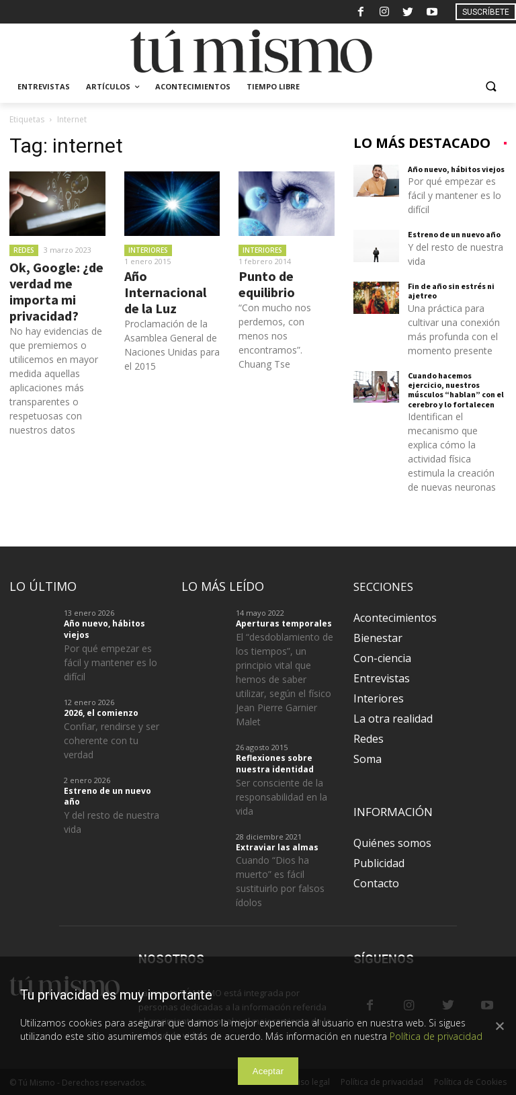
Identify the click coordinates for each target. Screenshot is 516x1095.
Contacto (376, 883)
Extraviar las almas (277, 847)
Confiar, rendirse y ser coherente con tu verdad (111, 740)
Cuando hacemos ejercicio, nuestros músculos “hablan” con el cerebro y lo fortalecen (456, 389)
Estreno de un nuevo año (454, 234)
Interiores (148, 250)
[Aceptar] (499, 1025)
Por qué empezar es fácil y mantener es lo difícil (454, 195)
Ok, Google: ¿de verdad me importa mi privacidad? (56, 291)
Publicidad (378, 863)
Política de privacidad (436, 1036)
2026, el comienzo (101, 713)
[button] (491, 87)
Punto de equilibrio (267, 284)
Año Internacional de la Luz (165, 292)
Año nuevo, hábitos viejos (456, 169)
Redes (23, 250)
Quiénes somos (392, 843)
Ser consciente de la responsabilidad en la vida (281, 796)
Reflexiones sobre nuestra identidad (275, 763)
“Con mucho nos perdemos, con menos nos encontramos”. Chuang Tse (275, 335)
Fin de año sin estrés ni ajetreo (451, 290)
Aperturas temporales (284, 623)
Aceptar (268, 1071)
